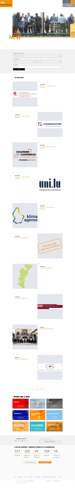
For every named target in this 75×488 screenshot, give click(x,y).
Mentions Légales (56, 481)
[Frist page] (25, 389)
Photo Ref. (49, 481)
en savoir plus (20, 406)
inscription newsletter (50, 441)
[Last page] (50, 389)
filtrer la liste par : (19, 53)
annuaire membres (45, 462)
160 (44, 389)
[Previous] (28, 389)
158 (38, 389)
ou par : (16, 64)
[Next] (47, 389)
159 (41, 389)
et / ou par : (17, 59)
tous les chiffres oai (30, 462)
